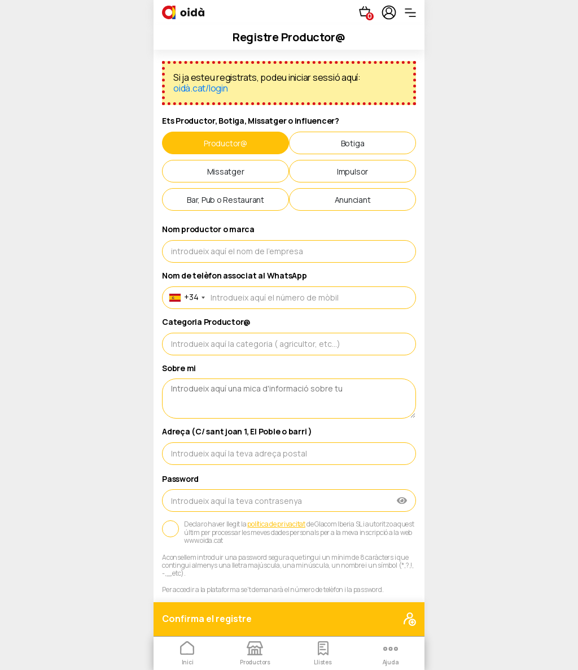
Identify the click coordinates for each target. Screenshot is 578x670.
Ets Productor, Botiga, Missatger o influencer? (250, 121)
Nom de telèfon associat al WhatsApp (234, 276)
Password (180, 479)
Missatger (225, 171)
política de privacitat (276, 524)
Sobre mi (179, 368)
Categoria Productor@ (206, 322)
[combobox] (185, 297)
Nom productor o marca (208, 229)
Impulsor (352, 171)
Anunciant (353, 199)
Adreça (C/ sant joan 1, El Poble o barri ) (237, 432)
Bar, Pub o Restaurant (225, 199)
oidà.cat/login (200, 88)
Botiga (353, 143)
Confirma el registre (289, 619)
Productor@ (225, 143)
